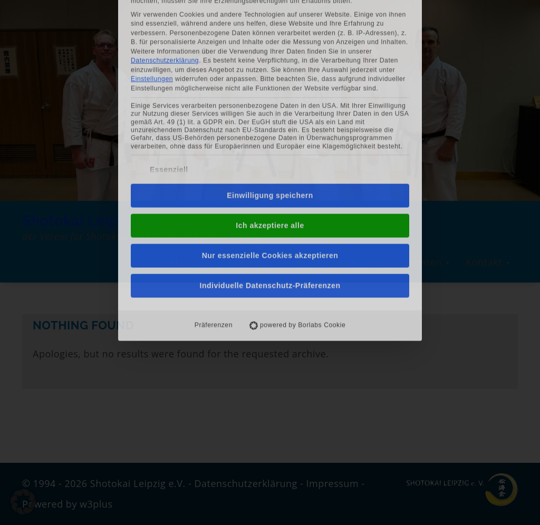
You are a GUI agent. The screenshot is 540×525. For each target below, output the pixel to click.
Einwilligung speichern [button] (270, 119)
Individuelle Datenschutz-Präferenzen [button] (270, 209)
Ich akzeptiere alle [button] (270, 149)
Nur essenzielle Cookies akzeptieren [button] (270, 179)
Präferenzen (214, 248)
